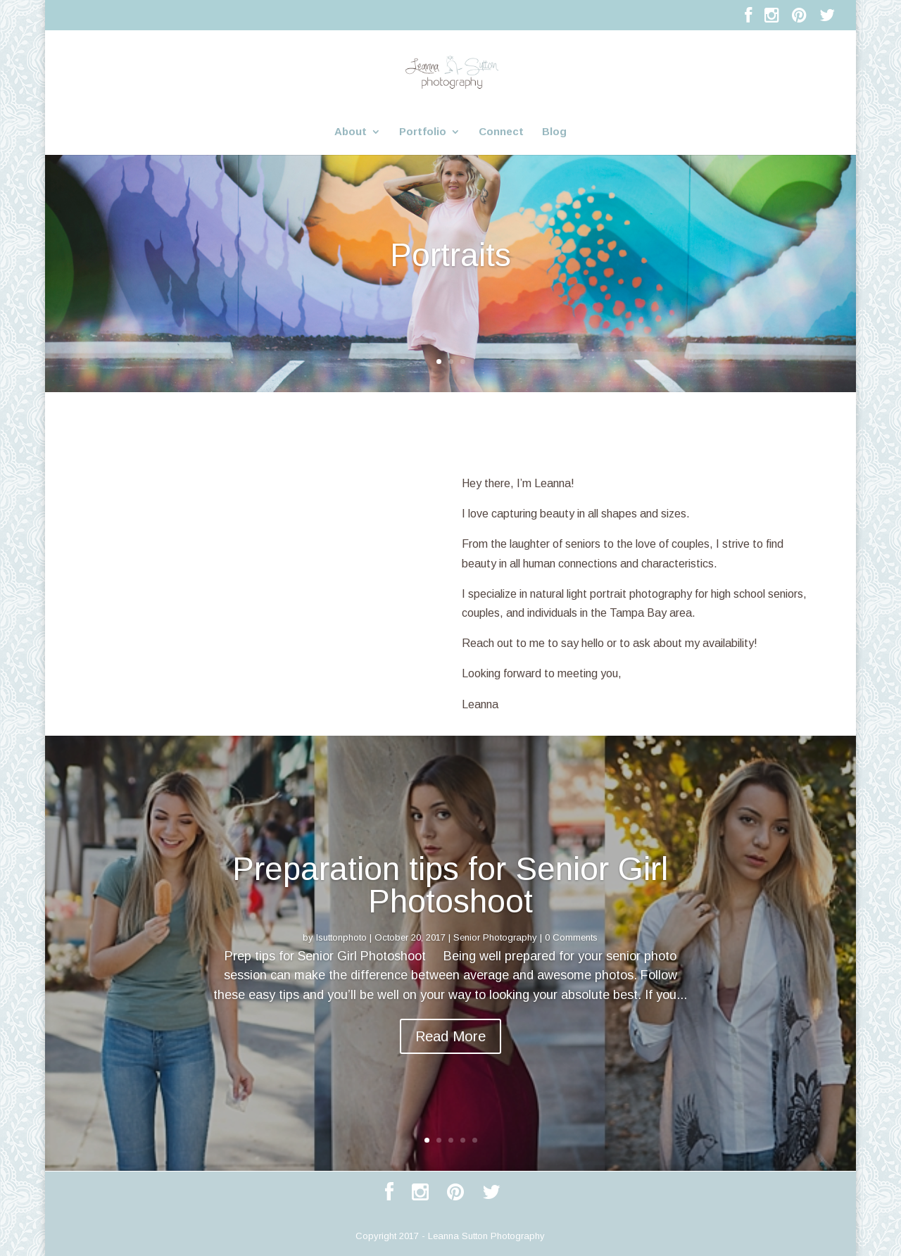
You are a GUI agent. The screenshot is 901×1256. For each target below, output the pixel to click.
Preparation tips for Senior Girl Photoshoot (450, 884)
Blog (554, 132)
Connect (501, 132)
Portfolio (422, 132)
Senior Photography (495, 937)
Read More (450, 1036)
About (350, 132)
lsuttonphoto (341, 937)
